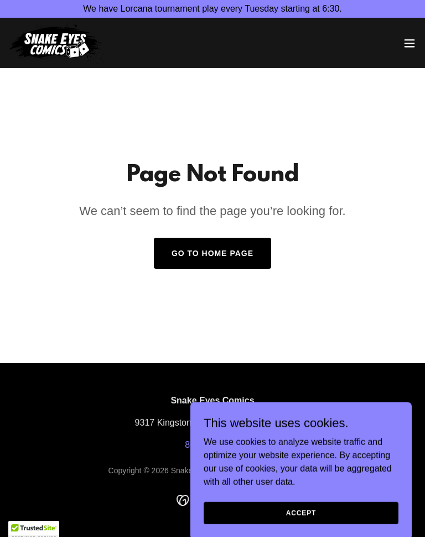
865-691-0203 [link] (212, 444)
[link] (58, 43)
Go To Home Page (212, 253)
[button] (409, 43)
